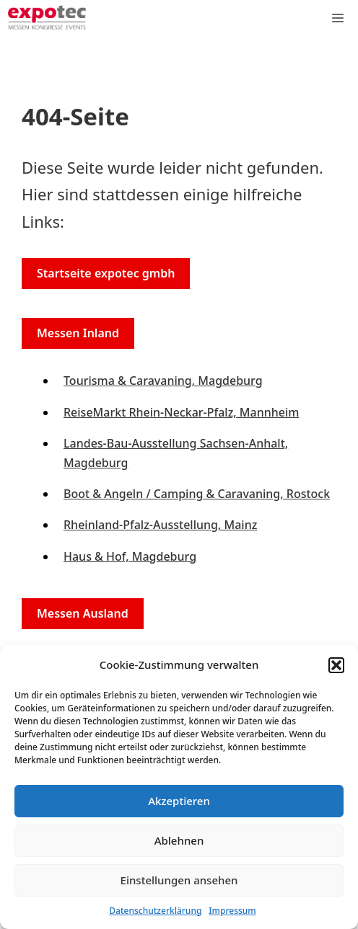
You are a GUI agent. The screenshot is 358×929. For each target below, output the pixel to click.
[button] (336, 665)
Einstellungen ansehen (179, 880)
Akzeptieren (179, 801)
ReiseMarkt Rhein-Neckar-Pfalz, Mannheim (181, 412)
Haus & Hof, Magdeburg (130, 556)
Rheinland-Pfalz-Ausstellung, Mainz (160, 525)
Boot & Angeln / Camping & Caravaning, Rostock (197, 494)
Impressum (232, 910)
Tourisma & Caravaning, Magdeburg (163, 380)
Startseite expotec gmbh (106, 273)
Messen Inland (78, 333)
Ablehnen (179, 840)
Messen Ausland (82, 613)
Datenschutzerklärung (155, 910)
